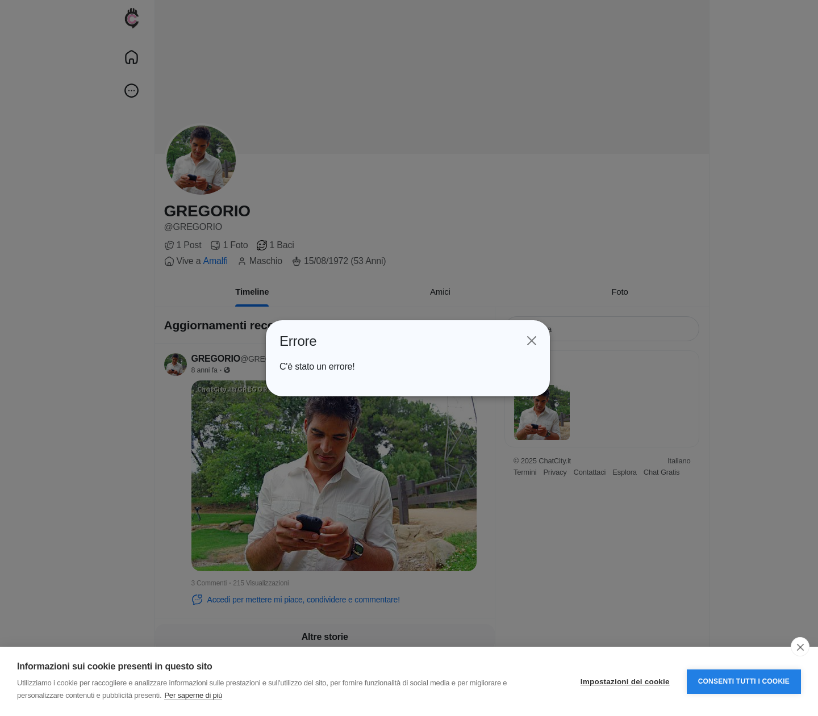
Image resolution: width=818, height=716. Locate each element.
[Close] (531, 341)
